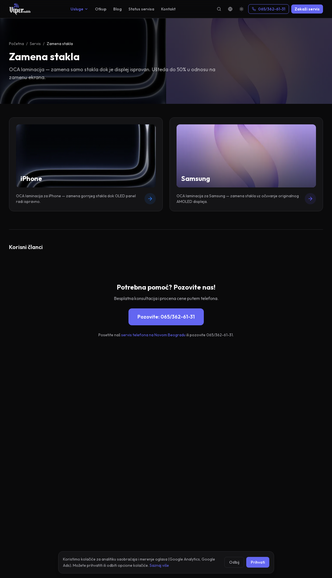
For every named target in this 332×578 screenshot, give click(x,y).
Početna (16, 43)
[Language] (230, 9)
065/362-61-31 (268, 9)
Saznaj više (159, 565)
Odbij (234, 562)
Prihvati (258, 562)
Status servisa (141, 9)
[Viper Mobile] (20, 9)
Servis (35, 43)
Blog (117, 9)
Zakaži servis (307, 9)
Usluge (79, 9)
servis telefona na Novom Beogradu (153, 334)
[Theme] (241, 9)
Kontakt (168, 9)
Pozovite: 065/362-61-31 (166, 316)
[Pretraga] (218, 9)
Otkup (101, 9)
